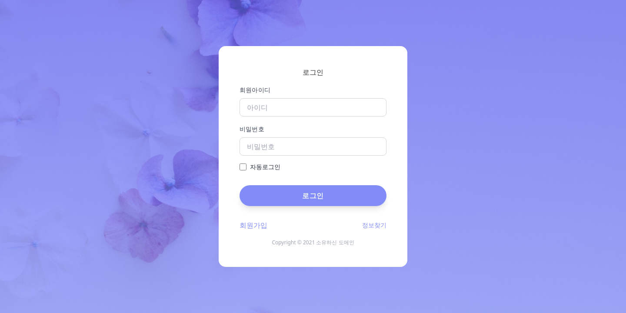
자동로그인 (265, 167)
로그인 (312, 195)
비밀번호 (252, 129)
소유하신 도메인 (335, 242)
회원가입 (253, 225)
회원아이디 (255, 90)
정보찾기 (374, 225)
